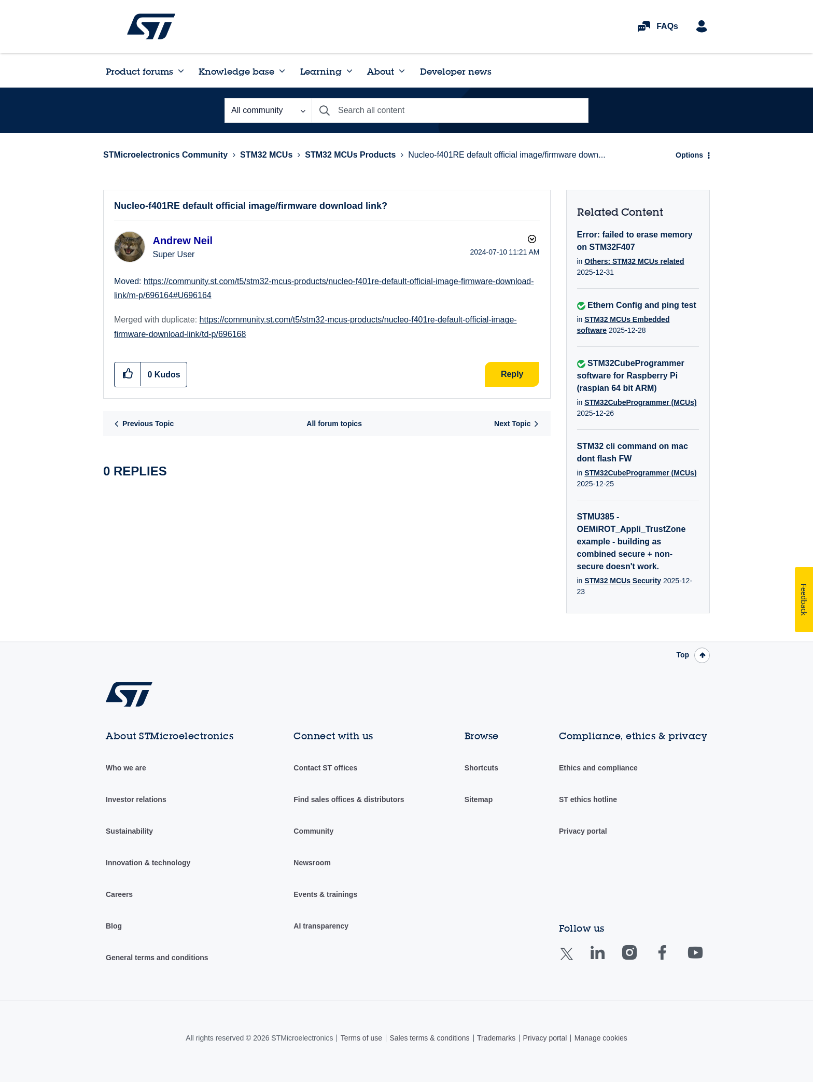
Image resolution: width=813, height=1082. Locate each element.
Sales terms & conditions (429, 1038)
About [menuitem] (380, 71)
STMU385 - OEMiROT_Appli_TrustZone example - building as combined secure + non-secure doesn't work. (631, 541)
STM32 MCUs (266, 154)
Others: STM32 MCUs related (634, 261)
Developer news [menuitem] (456, 71)
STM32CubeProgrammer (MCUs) (640, 402)
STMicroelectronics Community (151, 26)
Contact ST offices (325, 768)
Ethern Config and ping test (641, 305)
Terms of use (361, 1038)
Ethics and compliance (598, 768)
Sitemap (479, 799)
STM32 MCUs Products (350, 154)
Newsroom (312, 863)
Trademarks (496, 1038)
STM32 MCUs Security (622, 581)
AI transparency (320, 926)
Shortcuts (481, 768)
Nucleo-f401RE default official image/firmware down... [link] (506, 154)
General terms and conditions (157, 957)
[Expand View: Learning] (349, 71)
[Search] (450, 110)
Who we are (126, 768)
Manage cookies (600, 1038)
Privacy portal (583, 831)
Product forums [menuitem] (139, 71)
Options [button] (689, 155)
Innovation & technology (148, 863)
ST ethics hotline (588, 799)
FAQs (667, 26)
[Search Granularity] (268, 110)
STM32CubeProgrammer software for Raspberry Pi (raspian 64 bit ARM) (630, 375)
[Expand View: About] (402, 71)
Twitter (575, 960)
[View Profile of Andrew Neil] (182, 240)
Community (313, 831)
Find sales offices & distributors (348, 799)
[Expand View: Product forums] (181, 71)
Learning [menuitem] (321, 71)
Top (682, 655)
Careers (119, 894)
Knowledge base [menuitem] (236, 71)
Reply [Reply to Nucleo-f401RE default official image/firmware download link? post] (512, 374)
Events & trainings (325, 894)
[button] (128, 374)
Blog (114, 926)
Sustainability (129, 831)
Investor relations (136, 799)
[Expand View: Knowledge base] (282, 71)
